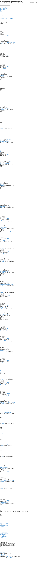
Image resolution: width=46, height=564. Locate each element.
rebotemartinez (3, 341)
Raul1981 (8, 106)
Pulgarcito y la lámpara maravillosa (5, 412)
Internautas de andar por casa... (5, 57)
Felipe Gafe (2, 127)
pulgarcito (1, 362)
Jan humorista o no (3, 220)
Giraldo (2, 298)
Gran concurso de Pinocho (4, 271)
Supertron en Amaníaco (4, 247)
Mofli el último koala (3, 455)
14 (0, 52)
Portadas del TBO (3, 68)
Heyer (2, 315)
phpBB (7, 556)
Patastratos (8, 161)
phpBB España (11, 557)
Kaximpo (2, 43)
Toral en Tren (2, 350)
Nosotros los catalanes (3, 487)
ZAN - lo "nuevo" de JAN (4, 240)
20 (0, 151)
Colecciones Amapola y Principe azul (6, 444)
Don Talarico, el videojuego (4, 163)
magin (2, 142)
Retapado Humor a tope (4, 253)
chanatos (8, 182)
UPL (2, 128)
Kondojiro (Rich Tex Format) (4, 108)
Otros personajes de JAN (6, 18)
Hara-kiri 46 (2, 75)
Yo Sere (1, 297)
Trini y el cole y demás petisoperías (6, 378)
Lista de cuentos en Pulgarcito (5, 206)
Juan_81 (8, 55)
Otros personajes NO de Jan (4, 141)
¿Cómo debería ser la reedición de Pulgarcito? (7, 402)
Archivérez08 (9, 139)
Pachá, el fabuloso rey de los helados (6, 260)
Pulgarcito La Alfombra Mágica (5, 395)
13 (0, 51)
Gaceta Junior (2, 184)
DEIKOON (1, 156)
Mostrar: (4, 511)
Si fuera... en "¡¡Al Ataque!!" (4, 422)
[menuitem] (3, 8)
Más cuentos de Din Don (4, 384)
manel (2, 363)
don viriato (1, 291)
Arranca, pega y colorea (4, 502)
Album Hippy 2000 (3, 340)
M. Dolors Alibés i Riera (4, 330)
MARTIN (8, 40)
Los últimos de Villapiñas (4, 467)
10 (0, 47)
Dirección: (25, 511)
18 (0, 149)
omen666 (2, 292)
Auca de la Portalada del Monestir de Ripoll (7, 480)
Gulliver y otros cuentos (4, 314)
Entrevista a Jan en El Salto (4, 35)
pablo (2, 36)
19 (0, 150)
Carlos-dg (2, 261)
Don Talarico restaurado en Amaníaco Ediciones (8, 42)
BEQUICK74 (9, 225)
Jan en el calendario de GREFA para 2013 (7, 284)
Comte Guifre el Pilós (3, 307)
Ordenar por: (15, 511)
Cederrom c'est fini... (3, 227)
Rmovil (8, 79)
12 (0, 372)
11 (0, 371)
